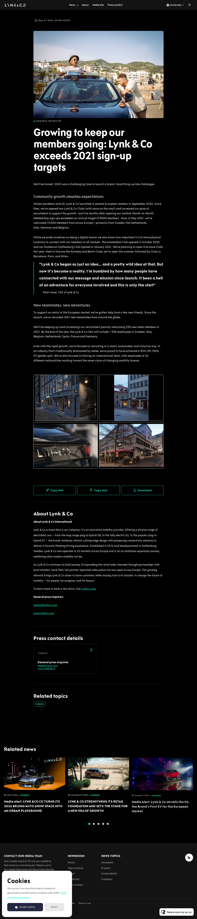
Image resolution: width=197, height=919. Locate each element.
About (85, 4)
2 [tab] (94, 826)
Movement (107, 862)
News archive (75, 868)
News (72, 4)
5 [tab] (108, 826)
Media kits (98, 4)
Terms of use (84, 903)
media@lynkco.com (47, 665)
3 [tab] (98, 826)
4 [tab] (103, 826)
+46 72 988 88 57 (47, 668)
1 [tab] (89, 826)
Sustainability (109, 873)
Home (71, 862)
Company (39, 704)
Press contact (115, 4)
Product (105, 868)
